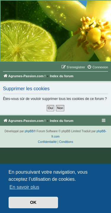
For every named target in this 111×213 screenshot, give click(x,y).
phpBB (29, 131)
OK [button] (33, 202)
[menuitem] (97, 67)
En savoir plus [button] (24, 187)
